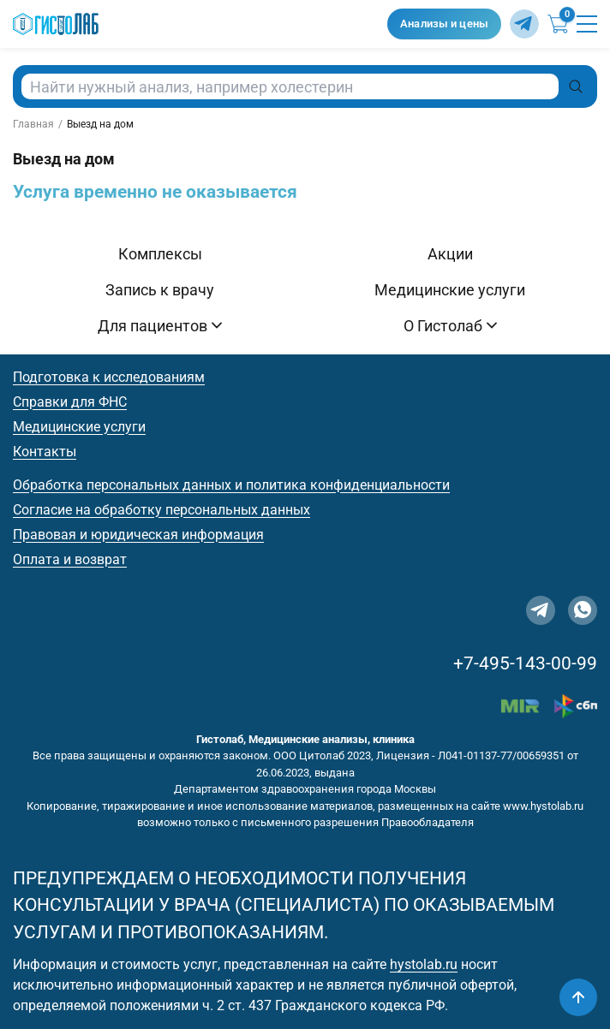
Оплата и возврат (70, 559)
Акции (450, 254)
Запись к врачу (159, 290)
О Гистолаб (450, 326)
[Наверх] (578, 997)
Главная (33, 124)
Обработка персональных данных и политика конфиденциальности (231, 485)
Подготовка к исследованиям (109, 377)
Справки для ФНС (70, 402)
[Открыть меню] (587, 24)
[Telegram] (524, 24)
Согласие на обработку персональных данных (161, 510)
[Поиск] (576, 86)
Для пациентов (160, 326)
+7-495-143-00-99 (525, 663)
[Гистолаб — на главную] (196, 24)
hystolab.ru (424, 964)
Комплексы (160, 254)
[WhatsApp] (582, 610)
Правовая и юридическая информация (138, 534)
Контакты (44, 451)
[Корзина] (557, 24)
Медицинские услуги (449, 290)
